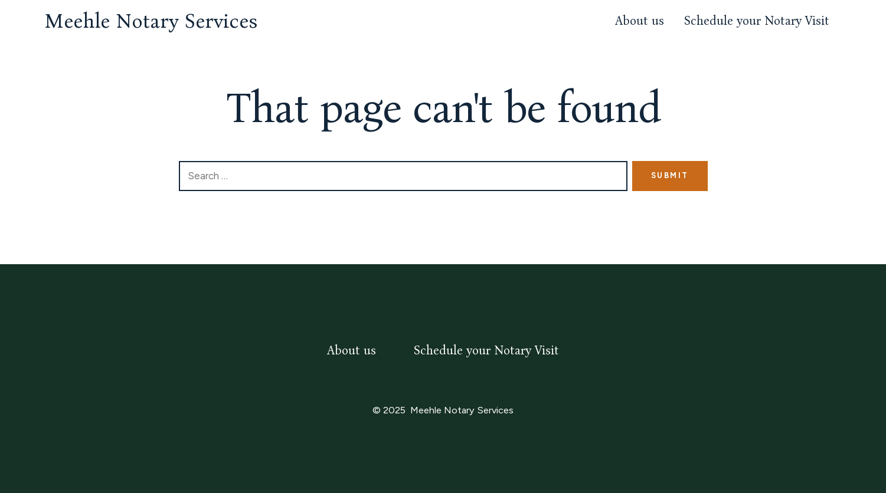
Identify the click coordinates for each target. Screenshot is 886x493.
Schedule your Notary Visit (756, 21)
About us (639, 21)
